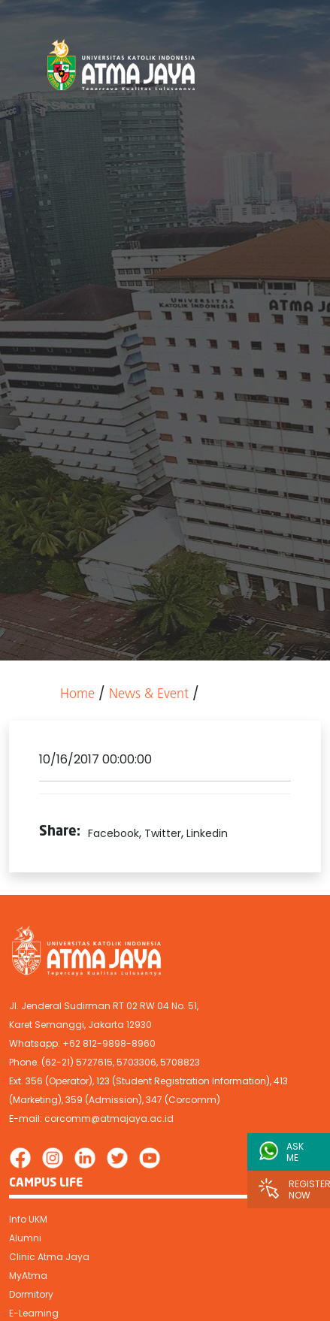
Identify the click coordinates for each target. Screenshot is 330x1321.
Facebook (113, 833)
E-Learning (34, 1313)
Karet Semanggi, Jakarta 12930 (80, 1024)
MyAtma (28, 1275)
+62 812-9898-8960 (109, 1043)
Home (77, 695)
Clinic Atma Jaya (49, 1256)
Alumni (25, 1238)
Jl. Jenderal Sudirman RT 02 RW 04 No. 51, (103, 1005)
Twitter (162, 833)
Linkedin (207, 833)
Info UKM (28, 1219)
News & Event (149, 695)
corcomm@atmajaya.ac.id (109, 1118)
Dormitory (31, 1294)
